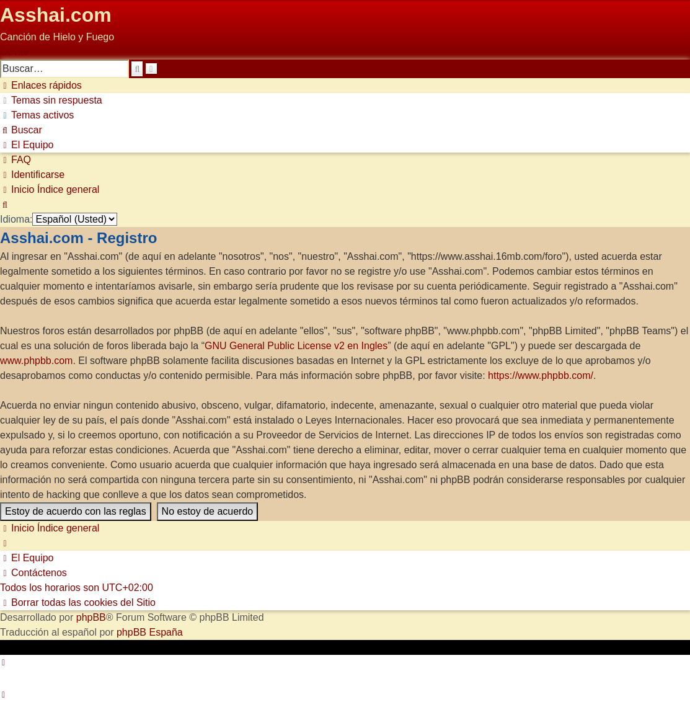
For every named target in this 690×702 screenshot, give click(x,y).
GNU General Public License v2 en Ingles (296, 345)
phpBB (91, 617)
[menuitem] (51, 100)
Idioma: (16, 219)
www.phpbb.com (36, 360)
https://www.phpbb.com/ (540, 375)
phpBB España (150, 632)
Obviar (14, 52)
